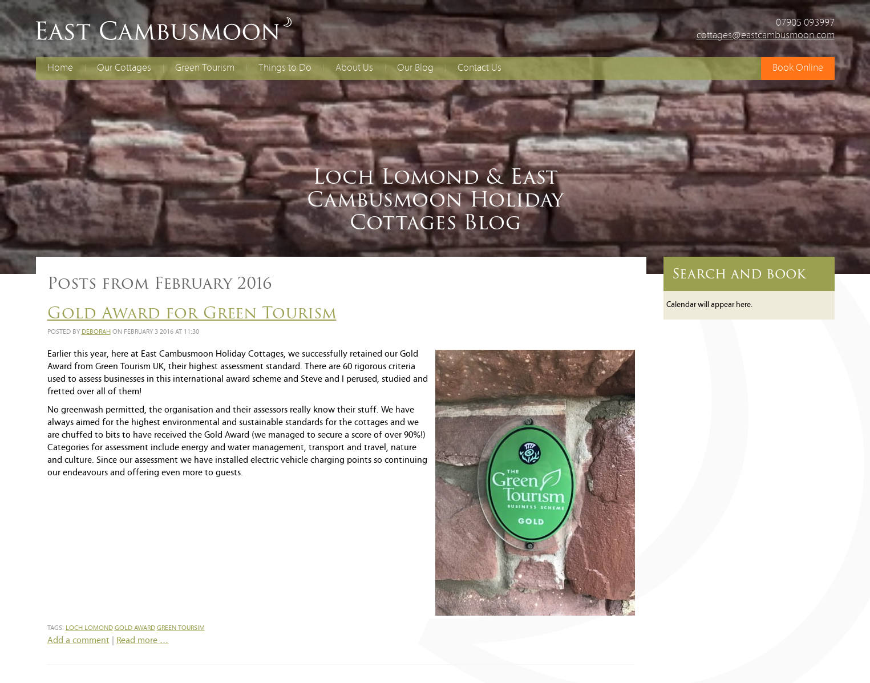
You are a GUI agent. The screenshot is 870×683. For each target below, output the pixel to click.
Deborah (96, 332)
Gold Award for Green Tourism (192, 312)
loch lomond (89, 628)
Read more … (142, 640)
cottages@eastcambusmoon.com (766, 35)
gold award (135, 628)
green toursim (181, 628)
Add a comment (78, 640)
